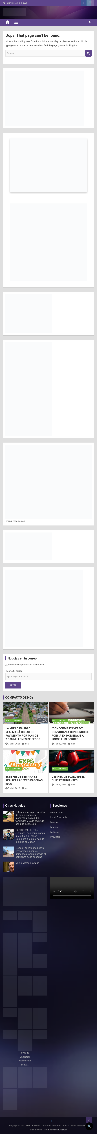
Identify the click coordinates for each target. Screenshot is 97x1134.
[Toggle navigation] (16, 22)
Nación (54, 827)
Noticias (54, 832)
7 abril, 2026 (12, 743)
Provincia (55, 836)
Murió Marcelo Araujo (27, 863)
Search (88, 53)
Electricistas (56, 812)
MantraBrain (60, 1129)
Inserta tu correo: (14, 671)
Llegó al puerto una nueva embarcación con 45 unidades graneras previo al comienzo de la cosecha (30, 852)
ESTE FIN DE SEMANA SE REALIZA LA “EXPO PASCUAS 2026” (24, 780)
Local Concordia (13, 721)
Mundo (54, 822)
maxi (25, 743)
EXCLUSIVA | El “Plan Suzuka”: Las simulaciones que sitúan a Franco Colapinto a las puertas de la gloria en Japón (30, 836)
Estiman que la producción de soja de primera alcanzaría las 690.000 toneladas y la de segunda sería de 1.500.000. (30, 818)
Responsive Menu (90, 3)
